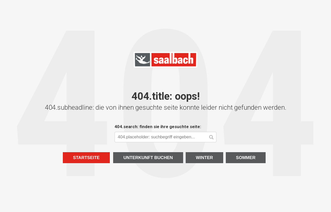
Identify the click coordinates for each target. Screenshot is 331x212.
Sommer (246, 157)
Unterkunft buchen (148, 157)
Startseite (86, 157)
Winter (204, 157)
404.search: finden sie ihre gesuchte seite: (157, 126)
